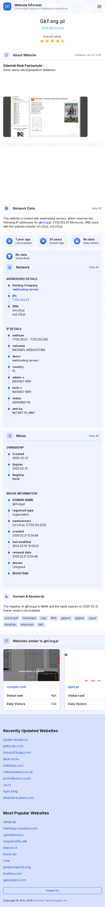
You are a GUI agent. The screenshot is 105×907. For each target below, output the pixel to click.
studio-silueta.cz (15, 740)
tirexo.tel (9, 854)
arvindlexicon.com (17, 778)
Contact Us (52, 890)
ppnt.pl (73, 687)
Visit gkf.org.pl (52, 28)
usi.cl (7, 785)
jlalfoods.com (13, 746)
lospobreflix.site (15, 841)
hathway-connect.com (20, 828)
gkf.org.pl (45, 222)
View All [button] (96, 208)
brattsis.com (12, 874)
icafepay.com (13, 765)
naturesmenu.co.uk (18, 772)
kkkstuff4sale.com (17, 752)
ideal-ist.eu (11, 759)
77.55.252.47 (20, 300)
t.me (6, 861)
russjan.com (16, 687)
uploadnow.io (13, 835)
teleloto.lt (10, 848)
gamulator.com (14, 880)
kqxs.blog (10, 791)
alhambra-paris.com (18, 798)
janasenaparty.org (17, 867)
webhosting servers (25, 289)
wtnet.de (9, 822)
